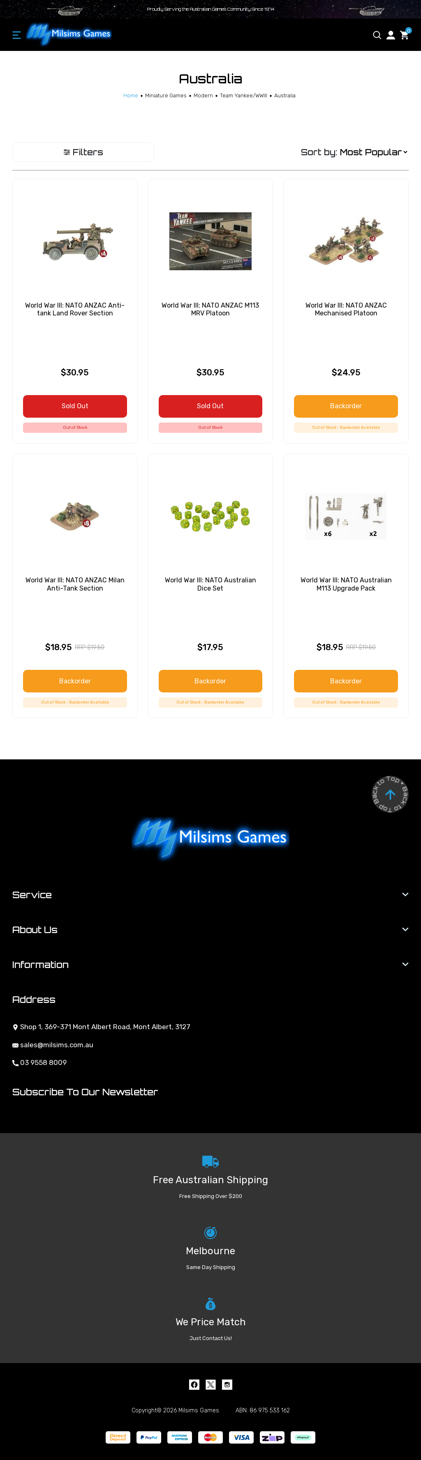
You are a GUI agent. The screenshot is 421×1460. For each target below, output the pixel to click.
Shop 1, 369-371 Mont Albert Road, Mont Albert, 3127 (101, 1027)
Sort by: (319, 152)
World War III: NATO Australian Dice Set (210, 584)
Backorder (346, 406)
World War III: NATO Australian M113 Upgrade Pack (346, 584)
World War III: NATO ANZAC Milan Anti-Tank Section (75, 584)
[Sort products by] (373, 152)
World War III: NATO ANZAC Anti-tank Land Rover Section (75, 309)
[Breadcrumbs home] (130, 95)
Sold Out (75, 406)
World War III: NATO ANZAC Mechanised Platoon (346, 309)
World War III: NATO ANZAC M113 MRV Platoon (210, 309)
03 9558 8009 (39, 1062)
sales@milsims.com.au (52, 1045)
